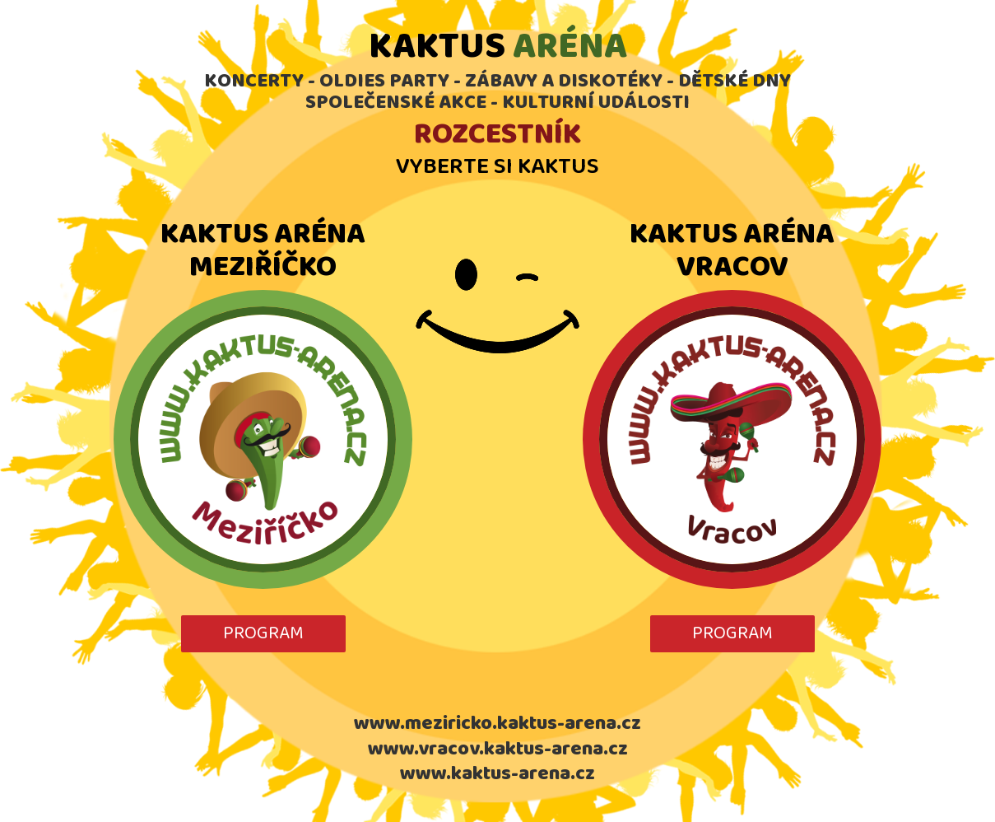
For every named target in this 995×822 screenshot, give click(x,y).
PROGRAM (263, 633)
